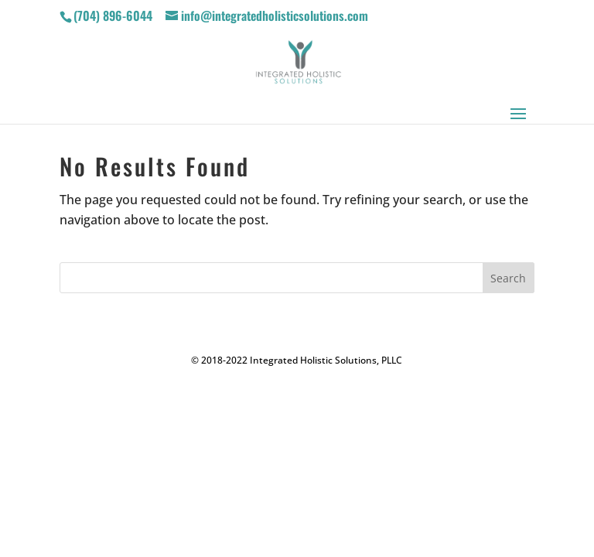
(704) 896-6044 (112, 15)
